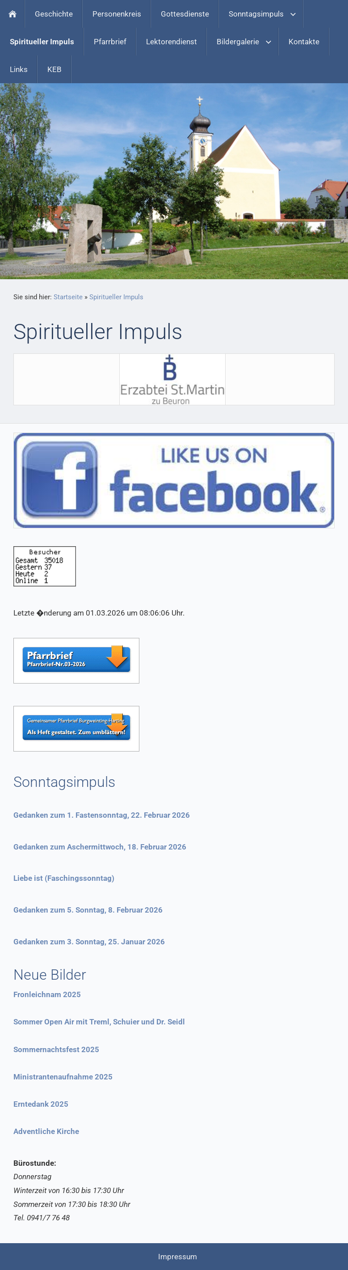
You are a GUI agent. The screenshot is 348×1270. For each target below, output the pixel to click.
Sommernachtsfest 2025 (56, 1049)
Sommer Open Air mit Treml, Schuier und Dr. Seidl (99, 1021)
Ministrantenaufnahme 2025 (63, 1076)
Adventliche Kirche (46, 1131)
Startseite (68, 297)
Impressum (177, 1256)
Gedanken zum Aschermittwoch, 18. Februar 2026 (99, 846)
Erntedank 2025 (40, 1104)
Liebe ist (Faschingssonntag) (63, 878)
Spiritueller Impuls (116, 297)
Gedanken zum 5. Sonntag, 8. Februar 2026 (88, 909)
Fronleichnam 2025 (47, 994)
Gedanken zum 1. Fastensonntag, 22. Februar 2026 (101, 815)
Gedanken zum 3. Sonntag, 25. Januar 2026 (89, 941)
